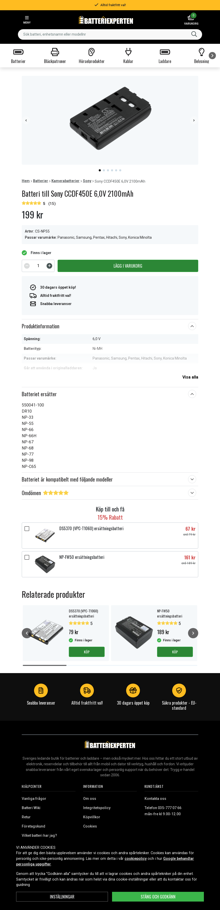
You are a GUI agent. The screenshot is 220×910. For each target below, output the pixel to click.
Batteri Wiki (31, 808)
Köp (87, 651)
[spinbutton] (38, 266)
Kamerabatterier (65, 181)
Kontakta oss (155, 799)
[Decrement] (27, 266)
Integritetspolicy (97, 808)
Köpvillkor (91, 817)
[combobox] (110, 34)
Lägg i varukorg (128, 266)
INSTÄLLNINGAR (62, 897)
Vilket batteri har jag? (39, 835)
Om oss (89, 799)
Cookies (90, 826)
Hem (26, 181)
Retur (26, 817)
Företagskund (33, 826)
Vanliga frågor (34, 799)
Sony (87, 181)
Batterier (40, 181)
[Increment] (49, 266)
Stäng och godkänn (158, 897)
